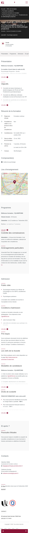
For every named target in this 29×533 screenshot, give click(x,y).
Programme (13, 53)
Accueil (3, 9)
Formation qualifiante (8, 11)
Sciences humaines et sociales (10, 13)
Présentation (4, 53)
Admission (20, 53)
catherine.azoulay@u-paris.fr (10, 473)
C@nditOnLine (5, 316)
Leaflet (14, 194)
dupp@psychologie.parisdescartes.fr (13, 466)
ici (1, 265)
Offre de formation (12, 9)
